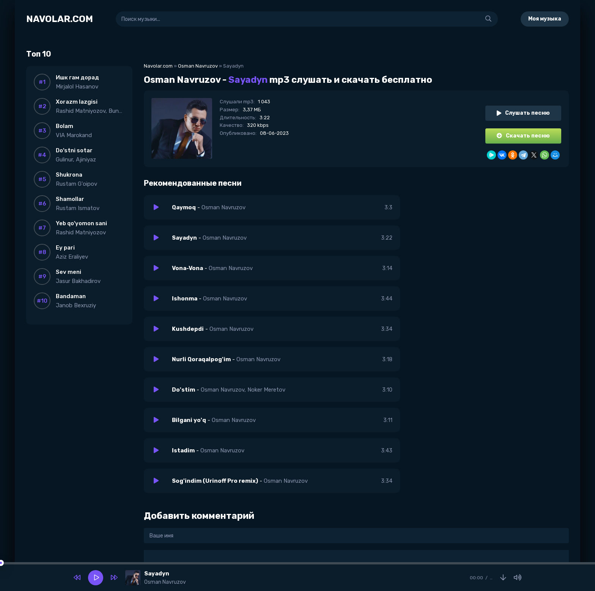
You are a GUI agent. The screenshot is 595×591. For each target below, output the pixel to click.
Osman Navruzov (198, 66)
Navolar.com (158, 66)
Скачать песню (523, 136)
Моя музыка (544, 19)
